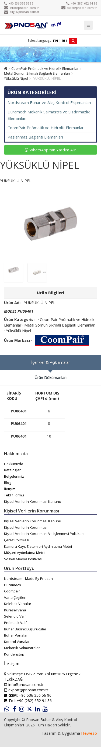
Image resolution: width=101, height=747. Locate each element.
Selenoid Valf (15, 616)
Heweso (89, 733)
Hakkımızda (13, 463)
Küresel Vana (15, 610)
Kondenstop (14, 654)
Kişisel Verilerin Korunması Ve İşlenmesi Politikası (44, 533)
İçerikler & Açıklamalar (50, 362)
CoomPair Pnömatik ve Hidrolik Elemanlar (45, 68)
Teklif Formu (14, 495)
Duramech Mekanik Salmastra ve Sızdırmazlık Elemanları (49, 115)
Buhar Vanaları (16, 635)
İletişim (9, 488)
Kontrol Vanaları (17, 641)
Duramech (12, 585)
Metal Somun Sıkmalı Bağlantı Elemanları (37, 73)
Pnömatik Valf (15, 622)
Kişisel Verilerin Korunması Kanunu (32, 501)
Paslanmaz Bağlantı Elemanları (35, 137)
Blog (7, 482)
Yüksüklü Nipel (16, 78)
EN (55, 40)
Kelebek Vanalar (17, 603)
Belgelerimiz (14, 476)
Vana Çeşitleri (15, 597)
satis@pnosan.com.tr (79, 8)
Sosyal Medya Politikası (23, 559)
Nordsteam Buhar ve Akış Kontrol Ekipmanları (49, 102)
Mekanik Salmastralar (22, 647)
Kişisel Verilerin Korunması (25, 527)
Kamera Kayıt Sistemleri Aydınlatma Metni (38, 546)
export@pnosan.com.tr (28, 689)
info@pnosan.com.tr (21, 8)
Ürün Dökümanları (51, 377)
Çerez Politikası (16, 540)
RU (64, 40)
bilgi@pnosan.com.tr (21, 12)
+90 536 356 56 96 (18, 3)
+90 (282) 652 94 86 (81, 3)
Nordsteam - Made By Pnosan (28, 578)
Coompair (12, 591)
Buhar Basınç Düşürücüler (25, 629)
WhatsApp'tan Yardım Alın (50, 149)
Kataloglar (12, 470)
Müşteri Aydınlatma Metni (24, 552)
